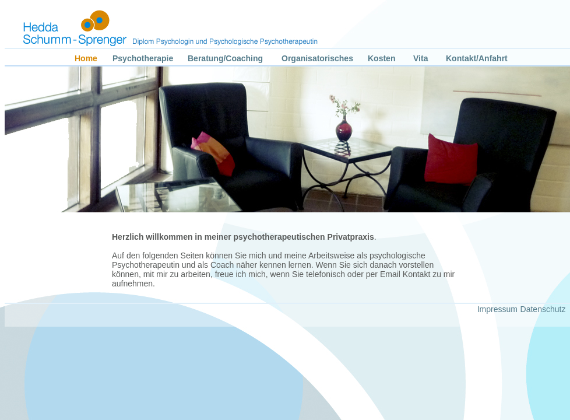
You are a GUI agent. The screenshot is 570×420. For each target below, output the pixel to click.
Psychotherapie (142, 58)
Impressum (497, 309)
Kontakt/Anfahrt (477, 58)
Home (86, 58)
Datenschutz (543, 309)
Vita (420, 58)
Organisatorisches (317, 58)
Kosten (381, 58)
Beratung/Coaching (225, 58)
